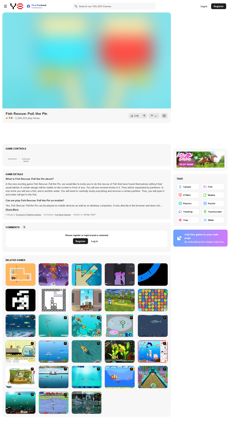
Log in (204, 6)
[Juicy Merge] (153, 300)
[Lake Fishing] (87, 402)
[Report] (154, 116)
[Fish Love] (87, 274)
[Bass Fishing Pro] (54, 377)
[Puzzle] (212, 203)
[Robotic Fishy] (120, 351)
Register (219, 6)
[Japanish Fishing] (120, 326)
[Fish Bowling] (153, 377)
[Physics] (187, 203)
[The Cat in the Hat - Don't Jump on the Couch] (20, 377)
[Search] (76, 6)
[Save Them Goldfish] (20, 351)
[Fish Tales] (87, 326)
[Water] (212, 220)
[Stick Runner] (153, 274)
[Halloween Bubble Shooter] (54, 274)
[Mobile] (212, 195)
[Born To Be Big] (120, 377)
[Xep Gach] (120, 274)
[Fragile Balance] (87, 300)
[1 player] (187, 187)
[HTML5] (187, 195)
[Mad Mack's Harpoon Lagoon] (20, 402)
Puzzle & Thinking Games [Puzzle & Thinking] (28, 214)
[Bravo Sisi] (87, 377)
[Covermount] (20, 300)
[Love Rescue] (20, 274)
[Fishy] (54, 351)
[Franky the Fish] (20, 326)
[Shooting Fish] (54, 326)
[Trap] (187, 220)
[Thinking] (187, 212)
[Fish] (212, 187)
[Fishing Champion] (54, 402)
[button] (12, 209)
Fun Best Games (63, 214)
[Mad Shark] (153, 326)
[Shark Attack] (87, 351)
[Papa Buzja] (120, 300)
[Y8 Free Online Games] (16, 6)
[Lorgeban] (54, 300)
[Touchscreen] (212, 212)
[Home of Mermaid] (153, 351)
